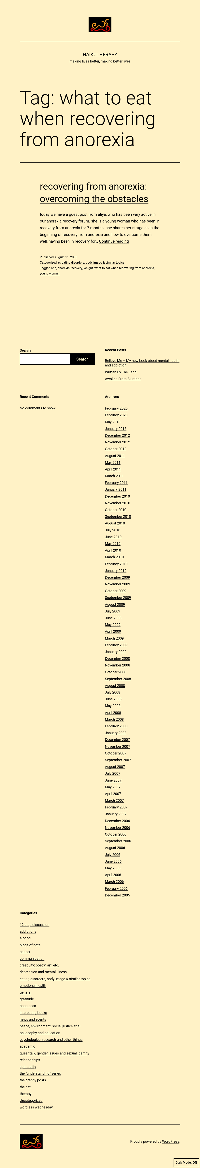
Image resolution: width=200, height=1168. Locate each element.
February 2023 (116, 415)
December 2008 (117, 658)
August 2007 (115, 767)
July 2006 (112, 855)
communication (32, 958)
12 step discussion (34, 925)
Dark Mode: (186, 1162)
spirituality (28, 1067)
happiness (28, 1006)
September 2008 (118, 679)
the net (25, 1087)
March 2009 (114, 638)
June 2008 (113, 699)
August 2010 (115, 523)
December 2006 (117, 821)
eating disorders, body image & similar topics (93, 262)
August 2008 (115, 685)
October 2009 (115, 591)
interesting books (33, 1013)
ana (53, 268)
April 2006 (113, 875)
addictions (28, 931)
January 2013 (115, 429)
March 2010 (114, 557)
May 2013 (113, 422)
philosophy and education (40, 1033)
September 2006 (118, 841)
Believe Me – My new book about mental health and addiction (142, 363)
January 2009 (115, 652)
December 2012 (117, 435)
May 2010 (113, 543)
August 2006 (115, 848)
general (25, 992)
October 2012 (115, 449)
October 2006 (115, 834)
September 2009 (118, 597)
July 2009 (112, 611)
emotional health (33, 985)
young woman (50, 273)
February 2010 (116, 564)
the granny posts (33, 1080)
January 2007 (115, 814)
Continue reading (114, 241)
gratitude (27, 999)
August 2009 (115, 604)
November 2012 (117, 442)
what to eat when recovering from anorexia (124, 268)
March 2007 (114, 800)
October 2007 (115, 753)
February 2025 (116, 408)
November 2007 (117, 746)
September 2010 (118, 516)
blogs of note (30, 945)
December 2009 (117, 577)
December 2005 (117, 895)
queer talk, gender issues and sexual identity (54, 1053)
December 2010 (117, 496)
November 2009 (117, 584)
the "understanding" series (40, 1073)
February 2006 (116, 888)
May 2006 (113, 868)
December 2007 (117, 739)
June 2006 (113, 861)
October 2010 (115, 510)
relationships (30, 1060)
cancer (25, 952)
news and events (33, 1019)
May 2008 (113, 706)
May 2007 (113, 787)
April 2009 (113, 631)
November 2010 (117, 503)
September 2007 (118, 760)
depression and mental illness (43, 972)
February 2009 (116, 645)
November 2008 (117, 665)
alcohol (25, 938)
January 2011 (115, 489)
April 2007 (113, 794)
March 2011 (114, 476)
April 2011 (113, 469)
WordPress (170, 1141)
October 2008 (115, 672)
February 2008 (116, 726)
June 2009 (113, 618)
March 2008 (114, 719)
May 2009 (113, 625)
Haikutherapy (100, 54)
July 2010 (112, 530)
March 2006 (114, 881)
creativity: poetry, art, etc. (39, 965)
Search (25, 350)
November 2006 (117, 827)
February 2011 (116, 483)
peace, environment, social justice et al (50, 1026)
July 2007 (112, 773)
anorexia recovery (70, 268)
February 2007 (116, 807)
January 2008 (115, 733)
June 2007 (113, 780)
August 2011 (115, 456)
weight (88, 268)
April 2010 (113, 550)
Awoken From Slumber (123, 379)
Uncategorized (31, 1100)
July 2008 (112, 692)
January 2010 (115, 571)
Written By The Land (120, 372)
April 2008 (113, 713)
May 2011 (113, 462)
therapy (25, 1094)
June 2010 (113, 537)
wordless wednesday (36, 1107)
